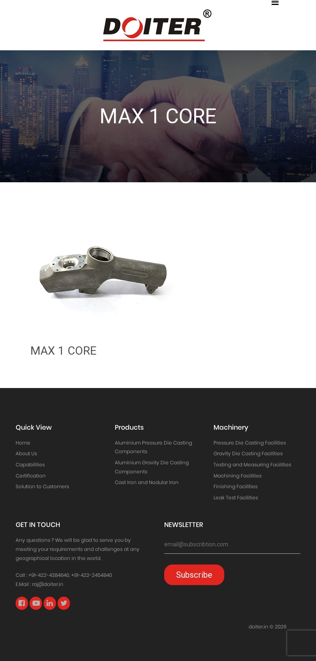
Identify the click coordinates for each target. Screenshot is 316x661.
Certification (31, 475)
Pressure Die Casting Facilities (250, 442)
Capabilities (30, 464)
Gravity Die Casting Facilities (248, 453)
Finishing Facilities (236, 486)
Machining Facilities (238, 475)
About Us (26, 453)
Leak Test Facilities (236, 497)
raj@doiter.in (47, 584)
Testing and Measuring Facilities (252, 464)
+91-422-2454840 (91, 575)
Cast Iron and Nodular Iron (147, 482)
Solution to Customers (42, 486)
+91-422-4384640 (48, 575)
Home (23, 442)
